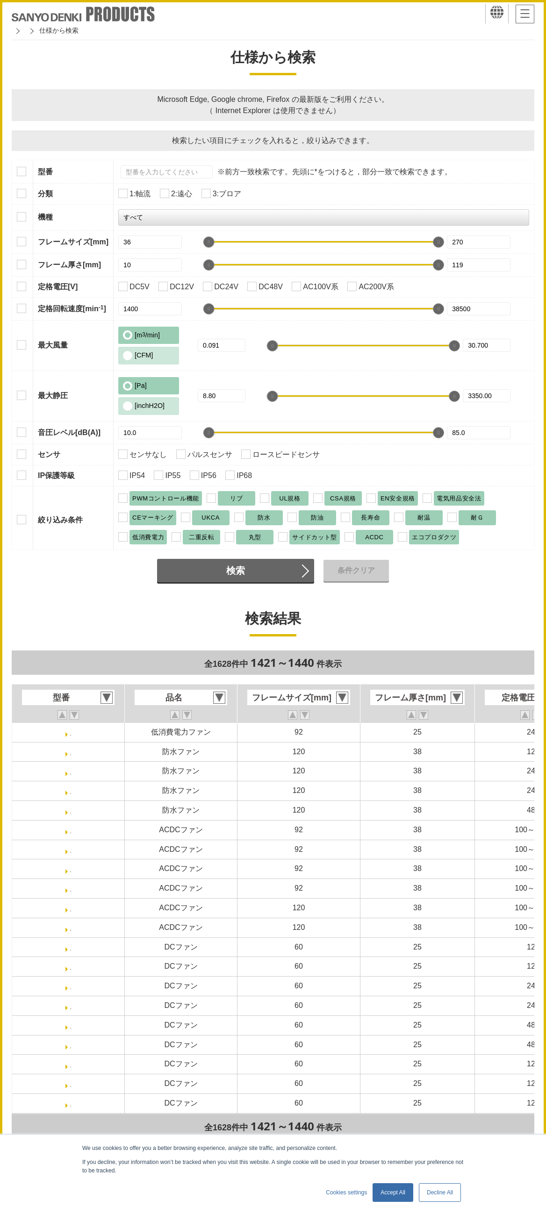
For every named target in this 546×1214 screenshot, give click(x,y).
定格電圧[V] (58, 287)
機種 (45, 217)
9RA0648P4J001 (71, 1025)
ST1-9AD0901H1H (70, 849)
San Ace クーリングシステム (87, 30)
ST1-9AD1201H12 (70, 908)
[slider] (209, 242)
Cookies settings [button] (346, 1192)
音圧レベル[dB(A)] (69, 432)
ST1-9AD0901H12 (70, 830)
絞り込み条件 (60, 520)
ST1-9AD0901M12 (70, 868)
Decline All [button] (440, 1192)
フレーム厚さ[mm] (69, 265)
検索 (235, 570)
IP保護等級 (56, 475)
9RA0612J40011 (71, 1083)
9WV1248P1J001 (70, 810)
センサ (49, 454)
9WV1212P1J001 (70, 752)
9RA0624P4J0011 (70, 1005)
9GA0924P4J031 (71, 732)
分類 (45, 194)
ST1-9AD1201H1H (70, 927)
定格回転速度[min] (72, 308)
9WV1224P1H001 (71, 771)
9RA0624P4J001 (71, 986)
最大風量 (53, 345)
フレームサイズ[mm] (73, 242)
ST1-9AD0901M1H (70, 888)
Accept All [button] (393, 1192)
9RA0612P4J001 (71, 947)
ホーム (21, 30)
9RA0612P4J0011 (70, 966)
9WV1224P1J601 (70, 790)
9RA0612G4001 (70, 1103)
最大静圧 (53, 396)
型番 (45, 172)
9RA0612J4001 (70, 1064)
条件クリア (356, 570)
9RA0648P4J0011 (70, 1045)
